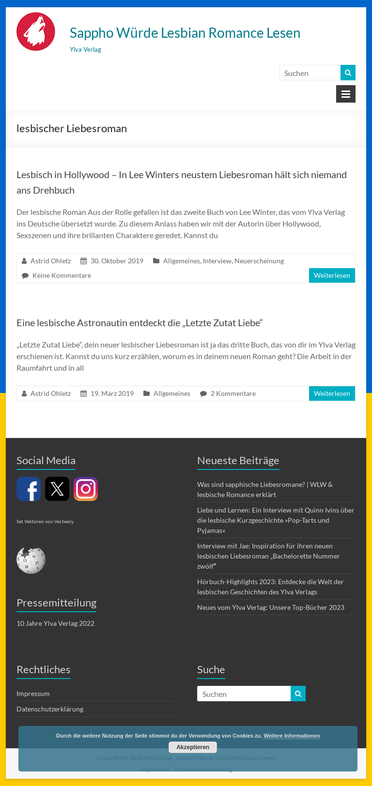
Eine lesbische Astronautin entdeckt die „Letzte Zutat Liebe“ (139, 322)
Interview (217, 261)
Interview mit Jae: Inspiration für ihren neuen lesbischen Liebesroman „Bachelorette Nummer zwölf (268, 556)
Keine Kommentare (61, 275)
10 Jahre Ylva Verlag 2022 (55, 623)
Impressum (33, 693)
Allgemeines (181, 261)
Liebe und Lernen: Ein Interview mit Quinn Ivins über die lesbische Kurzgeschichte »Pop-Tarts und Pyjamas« (276, 520)
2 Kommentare (233, 393)
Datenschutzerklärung (49, 709)
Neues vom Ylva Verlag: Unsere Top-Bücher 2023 (270, 607)
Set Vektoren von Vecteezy (45, 521)
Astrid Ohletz (51, 261)
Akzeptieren (192, 747)
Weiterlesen (332, 275)
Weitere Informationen (292, 736)
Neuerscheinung (259, 261)
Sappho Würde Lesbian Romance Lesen (185, 32)
